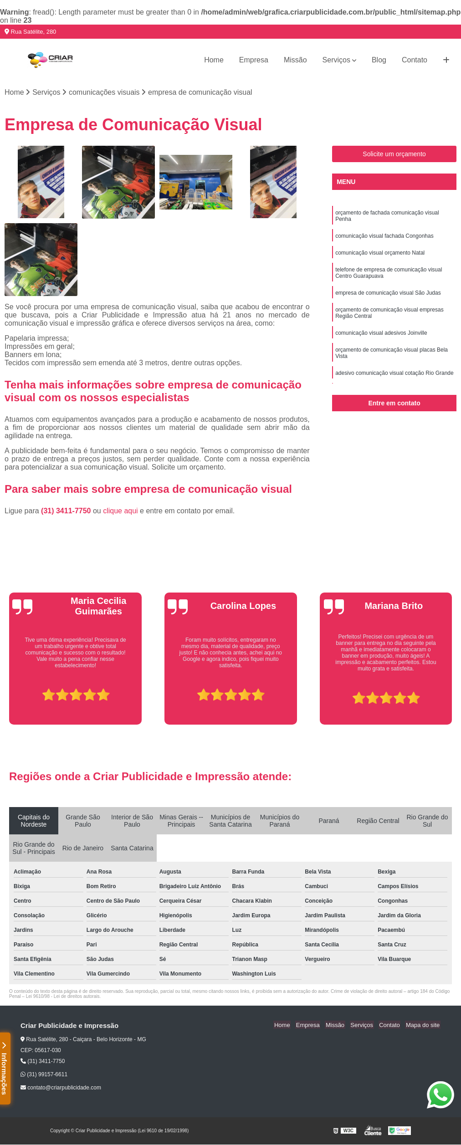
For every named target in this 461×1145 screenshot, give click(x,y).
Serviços (336, 60)
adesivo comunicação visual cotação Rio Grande (394, 377)
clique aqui (120, 511)
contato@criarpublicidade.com (60, 1088)
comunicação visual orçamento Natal (380, 254)
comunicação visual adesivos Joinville (381, 336)
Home (214, 60)
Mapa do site (423, 1025)
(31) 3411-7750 (67, 511)
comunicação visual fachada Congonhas (384, 237)
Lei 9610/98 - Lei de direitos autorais (63, 996)
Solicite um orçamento (394, 154)
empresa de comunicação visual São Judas (388, 295)
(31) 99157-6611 (43, 1075)
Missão (295, 60)
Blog (379, 60)
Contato (414, 60)
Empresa (253, 60)
